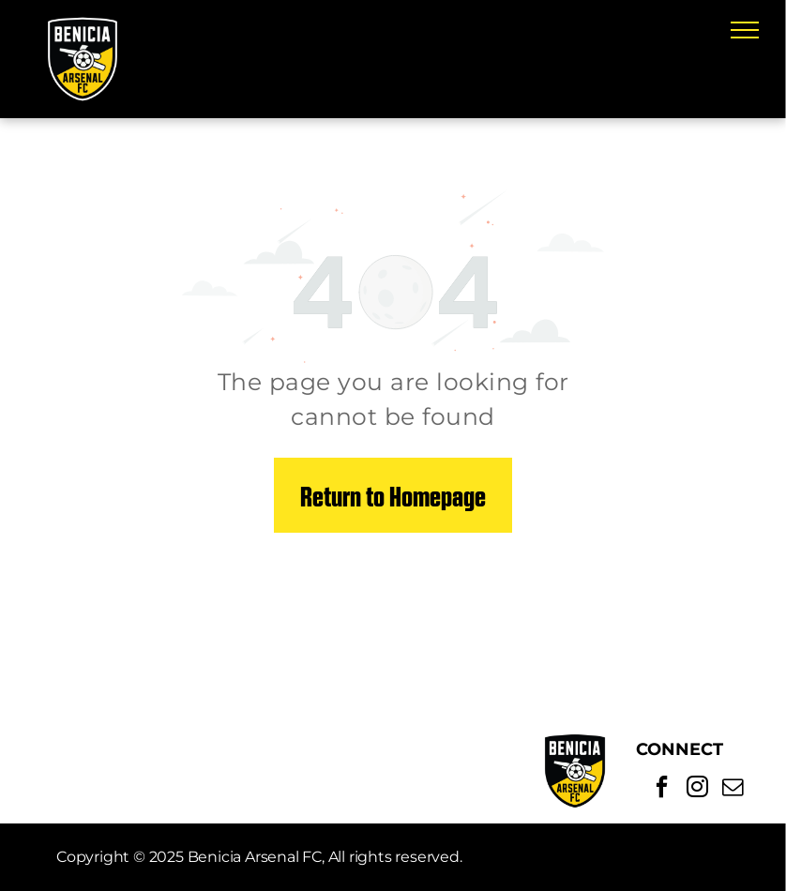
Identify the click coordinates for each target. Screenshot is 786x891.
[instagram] (697, 789)
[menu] (744, 30)
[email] (732, 789)
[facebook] (661, 789)
